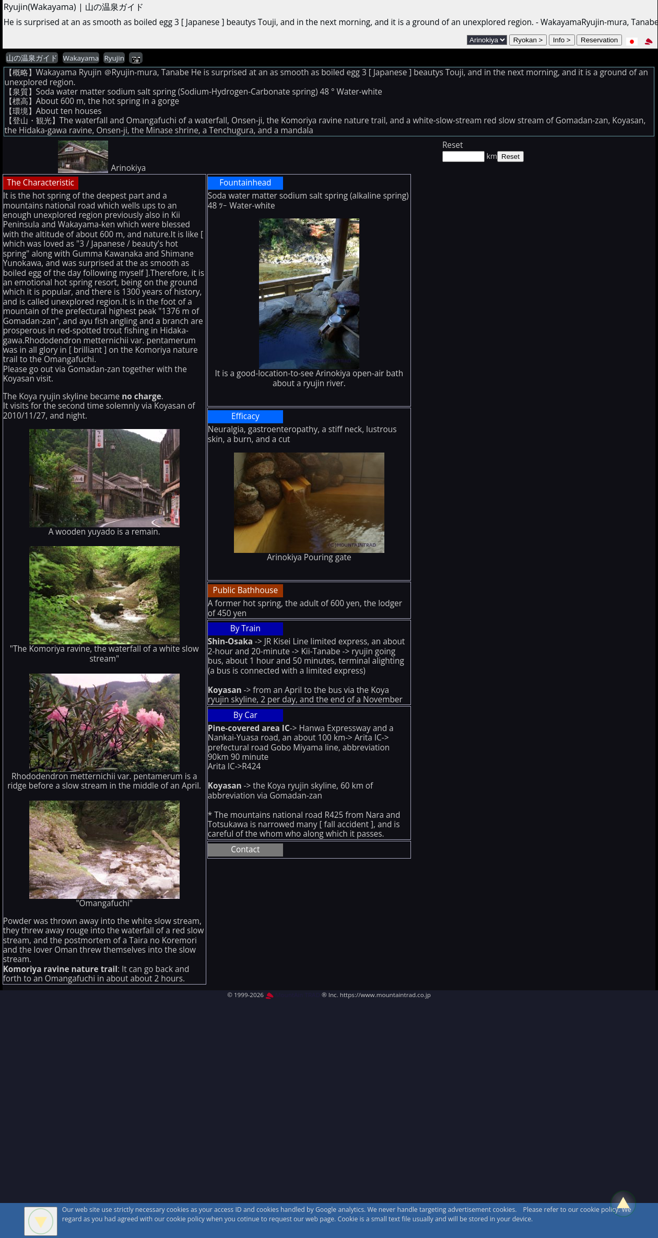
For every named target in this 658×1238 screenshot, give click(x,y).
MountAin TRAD (292, 995)
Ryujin (114, 58)
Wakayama (81, 58)
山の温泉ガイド (31, 58)
